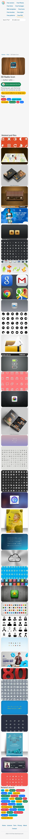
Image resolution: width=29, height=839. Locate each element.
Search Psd (6, 20)
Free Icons (21, 9)
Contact (14, 828)
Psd (8, 54)
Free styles (20, 12)
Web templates (11, 9)
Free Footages (19, 6)
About (25, 825)
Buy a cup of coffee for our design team (13, 93)
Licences (9, 825)
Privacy (20, 825)
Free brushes (11, 12)
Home (3, 54)
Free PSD (20, 15)
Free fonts (10, 6)
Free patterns (11, 15)
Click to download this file (11, 84)
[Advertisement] (14, 38)
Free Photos (20, 3)
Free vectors (10, 3)
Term (14, 825)
